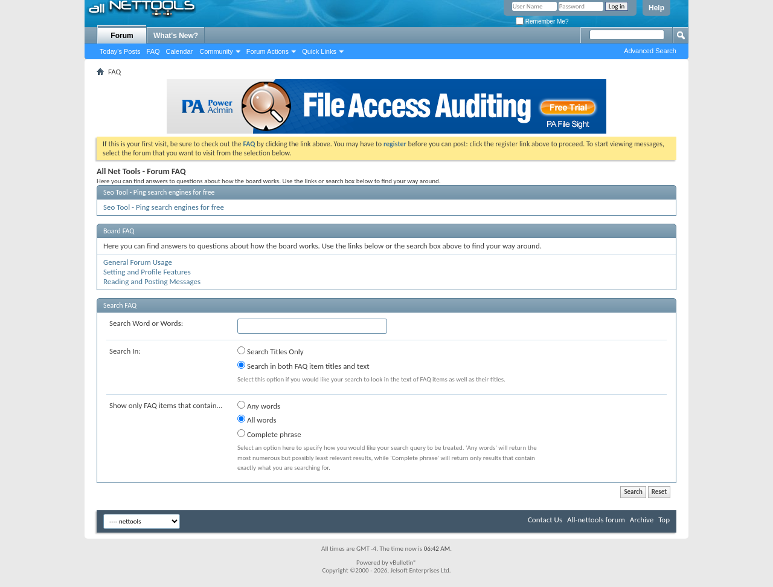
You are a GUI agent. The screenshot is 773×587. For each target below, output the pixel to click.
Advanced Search (650, 50)
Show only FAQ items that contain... (165, 405)
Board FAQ (118, 231)
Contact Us (545, 519)
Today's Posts (120, 51)
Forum (122, 35)
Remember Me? (542, 21)
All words (257, 419)
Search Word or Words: (146, 323)
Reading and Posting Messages (151, 281)
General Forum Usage (137, 262)
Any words (258, 405)
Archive (641, 519)
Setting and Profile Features (147, 271)
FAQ (153, 51)
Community (216, 51)
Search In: (125, 350)
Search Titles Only (270, 351)
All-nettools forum (596, 519)
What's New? (175, 35)
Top (664, 519)
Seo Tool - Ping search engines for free (159, 192)
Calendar (179, 51)
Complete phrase (269, 434)
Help (656, 8)
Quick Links (319, 51)
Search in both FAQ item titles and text (303, 366)
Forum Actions (267, 51)
